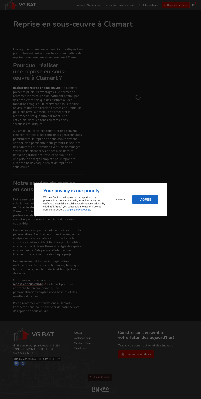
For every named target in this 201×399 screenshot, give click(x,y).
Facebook (81, 209)
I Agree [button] (145, 199)
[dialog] (100, 199)
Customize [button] (120, 199)
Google (69, 209)
